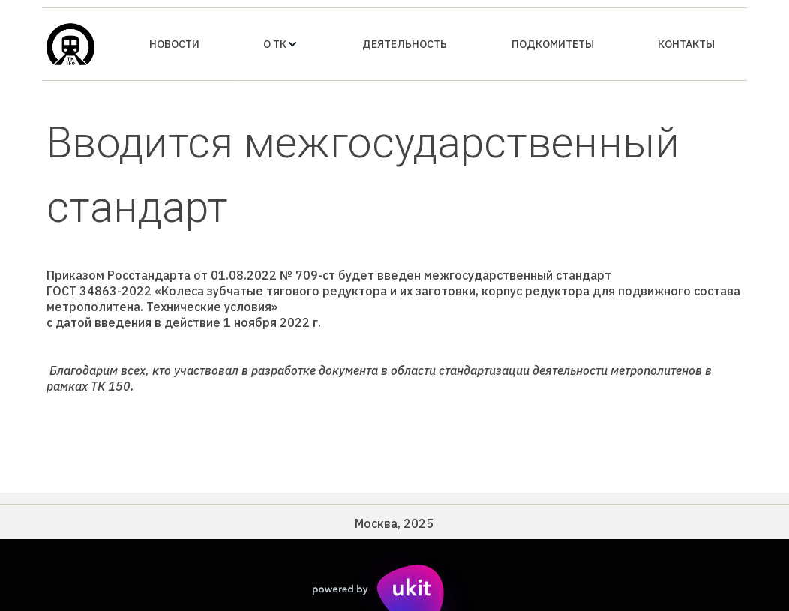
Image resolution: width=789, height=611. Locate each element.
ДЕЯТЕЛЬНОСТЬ (404, 44)
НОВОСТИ (174, 44)
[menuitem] (174, 44)
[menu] (432, 44)
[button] (281, 44)
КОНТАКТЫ (686, 44)
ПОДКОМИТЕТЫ (553, 44)
